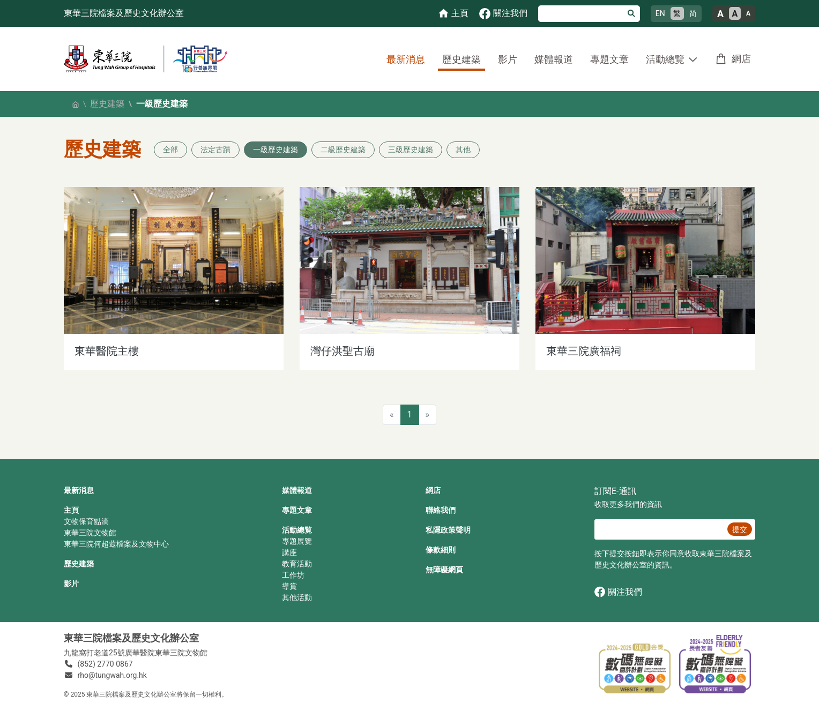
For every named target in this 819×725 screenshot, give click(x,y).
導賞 (289, 586)
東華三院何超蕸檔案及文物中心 (116, 544)
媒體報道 (553, 59)
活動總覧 (297, 530)
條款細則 (441, 549)
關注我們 (618, 591)
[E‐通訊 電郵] (659, 529)
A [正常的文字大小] (735, 14)
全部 (170, 149)
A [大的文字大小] (720, 13)
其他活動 (297, 597)
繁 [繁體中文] (677, 13)
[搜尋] (580, 13)
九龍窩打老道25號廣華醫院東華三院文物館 (135, 652)
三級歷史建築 (410, 149)
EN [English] (660, 13)
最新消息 (405, 59)
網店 (741, 58)
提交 (739, 529)
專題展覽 (297, 541)
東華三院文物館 (90, 532)
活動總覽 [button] (665, 59)
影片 (507, 59)
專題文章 (609, 59)
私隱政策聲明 (448, 530)
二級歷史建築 (343, 149)
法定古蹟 (215, 149)
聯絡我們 (441, 510)
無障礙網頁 (444, 569)
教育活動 (297, 563)
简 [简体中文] (693, 13)
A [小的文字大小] (748, 13)
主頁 (71, 510)
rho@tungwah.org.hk (112, 675)
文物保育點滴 (86, 521)
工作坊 (293, 575)
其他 (463, 149)
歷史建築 (461, 59)
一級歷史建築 (275, 149)
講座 (289, 552)
